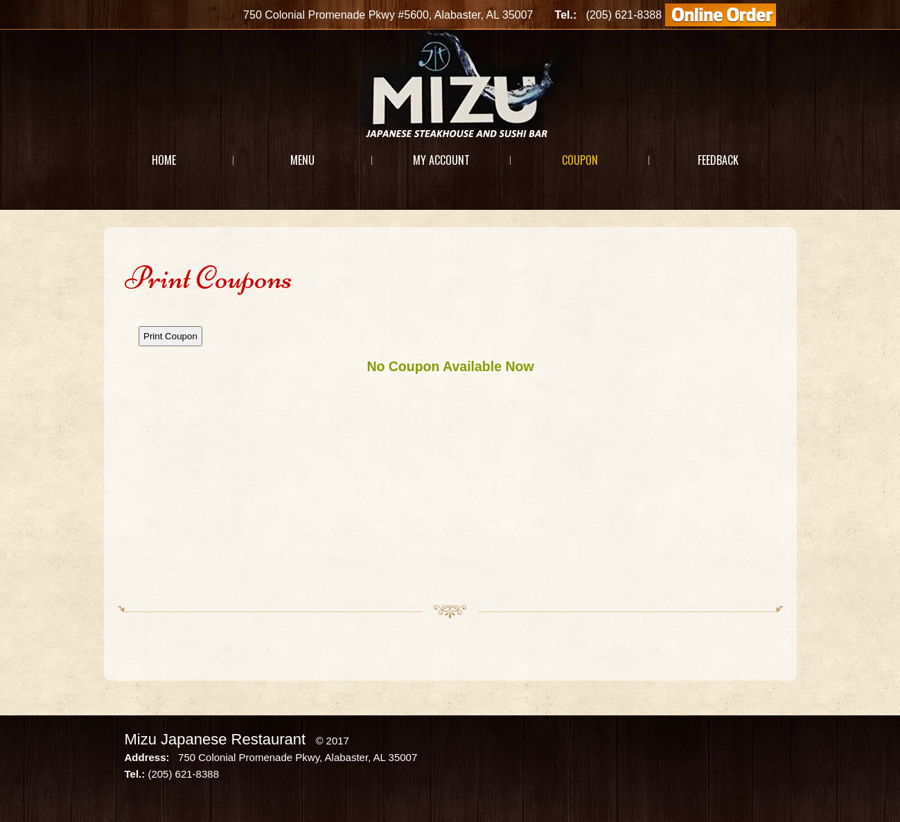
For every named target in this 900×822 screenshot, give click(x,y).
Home (164, 160)
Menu (302, 160)
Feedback (718, 160)
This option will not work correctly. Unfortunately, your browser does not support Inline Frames (450, 450)
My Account (441, 160)
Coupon (580, 160)
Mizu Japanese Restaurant (215, 739)
